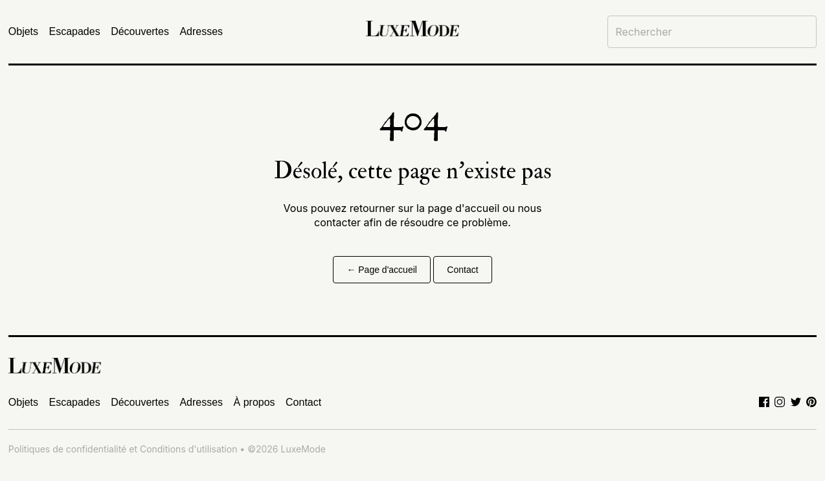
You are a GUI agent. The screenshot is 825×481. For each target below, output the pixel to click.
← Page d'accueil (381, 269)
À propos (254, 402)
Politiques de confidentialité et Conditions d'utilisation (123, 448)
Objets (23, 31)
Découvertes (140, 31)
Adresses (201, 31)
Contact (462, 269)
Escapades (74, 31)
